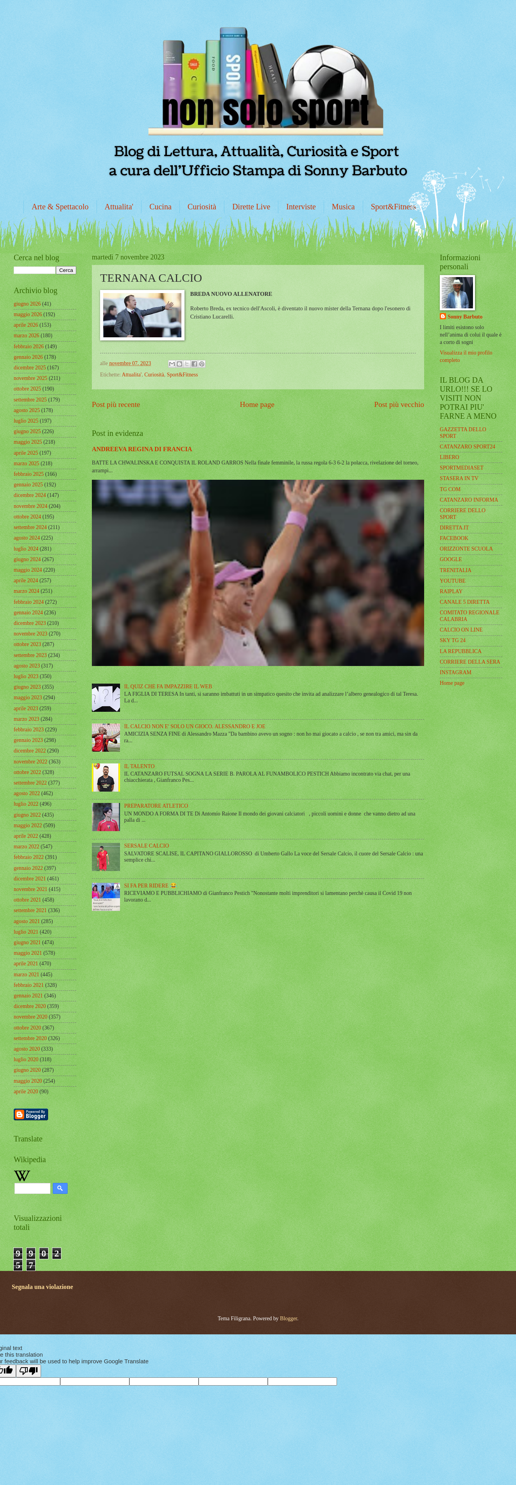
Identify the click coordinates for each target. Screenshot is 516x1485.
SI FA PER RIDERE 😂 (150, 886)
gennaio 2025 (28, 485)
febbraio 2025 (29, 474)
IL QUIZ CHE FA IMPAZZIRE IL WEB (168, 686)
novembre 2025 (30, 378)
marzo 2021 (26, 974)
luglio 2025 (26, 421)
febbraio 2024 (29, 602)
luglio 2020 (26, 1059)
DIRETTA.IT (454, 528)
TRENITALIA (455, 570)
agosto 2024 (27, 538)
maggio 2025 (28, 442)
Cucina (160, 206)
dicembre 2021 (30, 879)
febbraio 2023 (29, 730)
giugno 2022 (27, 815)
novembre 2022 (30, 762)
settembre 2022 (30, 783)
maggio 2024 (28, 570)
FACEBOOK (454, 538)
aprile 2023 (26, 708)
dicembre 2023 (30, 623)
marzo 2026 (26, 335)
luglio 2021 (26, 932)
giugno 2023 (27, 687)
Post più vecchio (399, 404)
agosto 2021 (27, 921)
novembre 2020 (30, 1017)
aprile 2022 (26, 836)
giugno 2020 (27, 1070)
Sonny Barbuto (465, 317)
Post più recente (116, 404)
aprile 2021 (26, 964)
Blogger (288, 1318)
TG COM (450, 489)
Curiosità (202, 206)
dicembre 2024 (30, 495)
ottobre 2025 (27, 389)
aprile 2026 (26, 325)
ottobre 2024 (27, 517)
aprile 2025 (26, 453)
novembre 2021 (30, 889)
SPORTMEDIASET (462, 468)
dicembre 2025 (30, 368)
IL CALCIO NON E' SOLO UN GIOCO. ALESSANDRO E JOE (194, 726)
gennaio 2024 (28, 613)
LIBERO (449, 457)
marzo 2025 (26, 463)
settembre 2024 (30, 527)
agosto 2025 (27, 410)
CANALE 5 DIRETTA (465, 602)
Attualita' (119, 206)
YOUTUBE (453, 581)
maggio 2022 (28, 825)
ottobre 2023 (27, 644)
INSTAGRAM (455, 672)
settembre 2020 (30, 1038)
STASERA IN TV (459, 478)
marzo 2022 (26, 847)
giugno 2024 (27, 559)
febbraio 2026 (29, 346)
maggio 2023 (28, 697)
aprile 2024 (26, 580)
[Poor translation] (28, 1370)
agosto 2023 (27, 666)
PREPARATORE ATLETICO (156, 806)
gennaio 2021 (28, 996)
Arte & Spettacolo (60, 206)
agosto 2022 (27, 793)
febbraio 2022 (29, 857)
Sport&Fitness (393, 206)
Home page (257, 404)
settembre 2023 (30, 655)
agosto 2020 (27, 1049)
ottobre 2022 (27, 772)
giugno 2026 (27, 304)
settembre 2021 (30, 910)
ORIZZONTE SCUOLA (466, 549)
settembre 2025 (30, 400)
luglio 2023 (26, 676)
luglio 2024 (26, 549)
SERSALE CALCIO (146, 846)
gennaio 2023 (28, 740)
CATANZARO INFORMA (469, 500)
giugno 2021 (27, 942)
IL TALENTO (139, 766)
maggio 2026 (28, 314)
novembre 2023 (30, 634)
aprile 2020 (26, 1091)
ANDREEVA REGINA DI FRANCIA (142, 449)
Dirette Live (251, 206)
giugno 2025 (27, 431)
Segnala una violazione (42, 1286)
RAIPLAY (451, 591)
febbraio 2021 (29, 985)
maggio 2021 (28, 953)
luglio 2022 (26, 804)
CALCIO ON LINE (461, 630)
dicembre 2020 (30, 1006)
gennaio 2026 (28, 357)
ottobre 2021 (27, 900)
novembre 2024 (30, 506)
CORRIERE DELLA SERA (470, 662)
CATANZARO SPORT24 (467, 447)
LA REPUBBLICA (461, 651)
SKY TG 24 (453, 640)
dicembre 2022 (30, 751)
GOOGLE (451, 559)
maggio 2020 (28, 1081)
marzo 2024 (26, 591)
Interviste (301, 206)
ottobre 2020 (27, 1028)
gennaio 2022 (28, 868)
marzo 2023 (26, 719)
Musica (343, 206)
